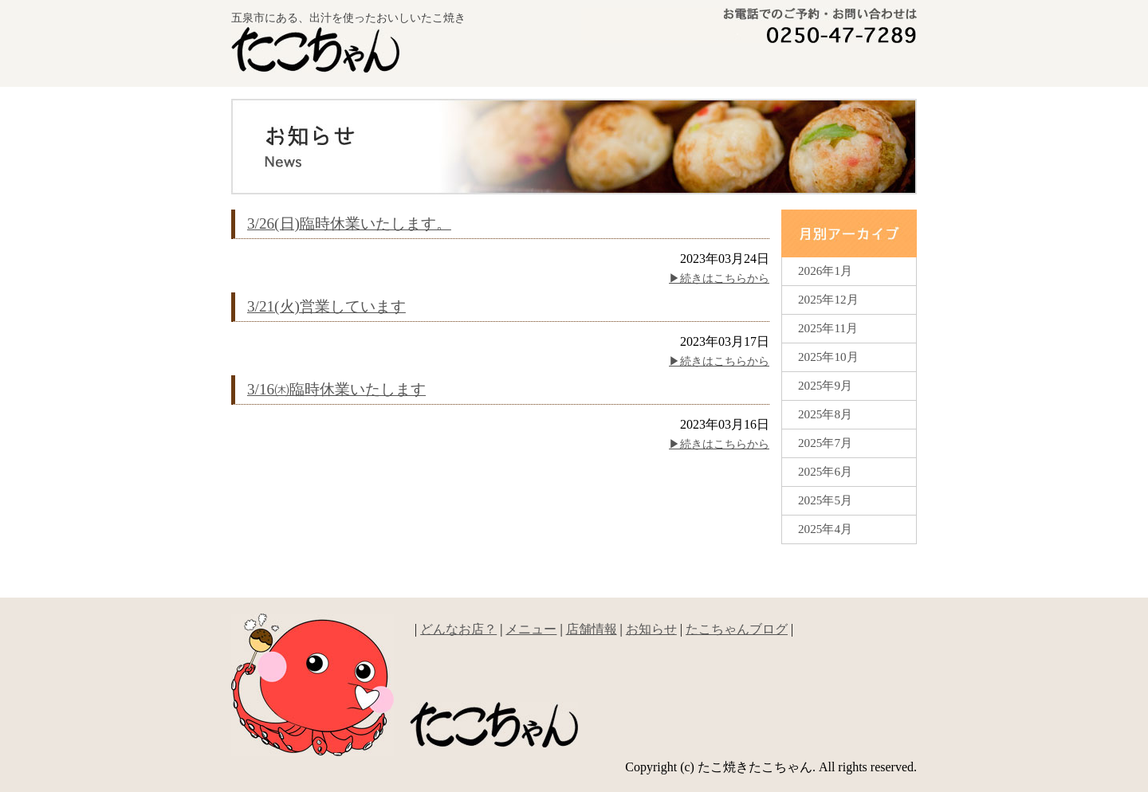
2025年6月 (825, 471)
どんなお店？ (639, 66)
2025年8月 (825, 414)
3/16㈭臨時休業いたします (336, 389)
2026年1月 (825, 270)
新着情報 (859, 66)
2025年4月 (825, 528)
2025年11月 (828, 328)
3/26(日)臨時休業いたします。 (349, 223)
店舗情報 (591, 629)
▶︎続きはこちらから (719, 278)
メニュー (752, 66)
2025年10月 (828, 356)
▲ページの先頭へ (869, 583)
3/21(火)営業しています (326, 306)
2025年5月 (825, 500)
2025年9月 (825, 385)
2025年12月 (828, 299)
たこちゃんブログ (737, 629)
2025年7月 (825, 442)
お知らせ (651, 629)
